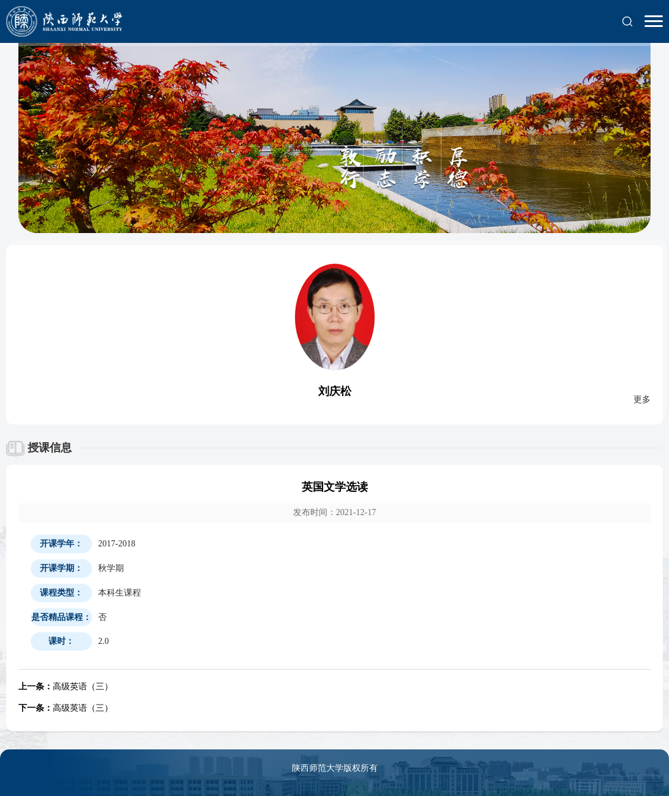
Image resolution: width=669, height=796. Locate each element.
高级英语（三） (65, 686)
